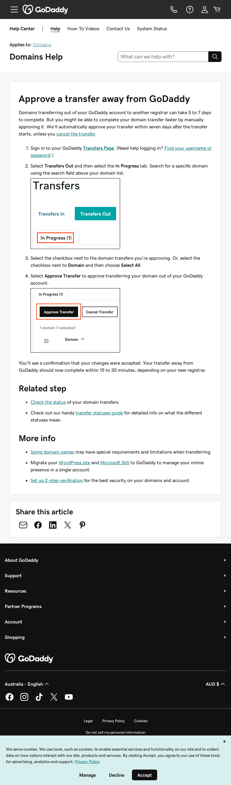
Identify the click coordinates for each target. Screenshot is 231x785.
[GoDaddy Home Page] (29, 658)
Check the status (48, 402)
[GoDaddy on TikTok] (39, 700)
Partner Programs (23, 606)
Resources (15, 590)
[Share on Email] (23, 525)
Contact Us (118, 28)
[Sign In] (204, 9)
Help (55, 28)
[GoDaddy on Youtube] (69, 700)
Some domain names (52, 451)
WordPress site (74, 462)
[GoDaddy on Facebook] (9, 700)
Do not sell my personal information (115, 732)
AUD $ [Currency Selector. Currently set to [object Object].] (216, 683)
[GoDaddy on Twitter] (54, 700)
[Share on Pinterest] (82, 525)
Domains (42, 44)
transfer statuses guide (99, 412)
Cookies (141, 721)
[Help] (189, 9)
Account (13, 621)
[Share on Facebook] (38, 525)
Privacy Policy (113, 721)
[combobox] (163, 56)
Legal (88, 721)
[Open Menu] (11, 9)
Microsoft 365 (114, 462)
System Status (152, 28)
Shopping (15, 637)
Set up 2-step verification (57, 480)
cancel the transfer (75, 133)
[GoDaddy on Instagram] (24, 700)
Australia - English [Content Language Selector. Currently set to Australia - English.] (27, 683)
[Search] (215, 56)
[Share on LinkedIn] (52, 525)
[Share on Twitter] (67, 525)
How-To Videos (83, 28)
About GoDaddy (21, 560)
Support (13, 575)
